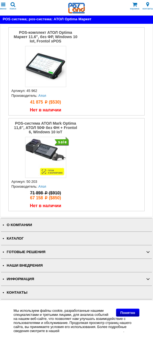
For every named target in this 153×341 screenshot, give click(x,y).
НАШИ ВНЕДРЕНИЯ (25, 265)
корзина (134, 6)
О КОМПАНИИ (19, 225)
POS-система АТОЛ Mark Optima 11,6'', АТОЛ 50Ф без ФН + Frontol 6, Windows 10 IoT (45, 127)
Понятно (127, 313)
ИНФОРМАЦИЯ (20, 279)
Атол (42, 96)
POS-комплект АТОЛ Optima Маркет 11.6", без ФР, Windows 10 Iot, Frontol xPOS (45, 36)
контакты (147, 6)
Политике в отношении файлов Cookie (91, 331)
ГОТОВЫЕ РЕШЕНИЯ (26, 252)
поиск (13, 6)
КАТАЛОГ (15, 238)
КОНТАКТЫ (17, 292)
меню (3, 6)
